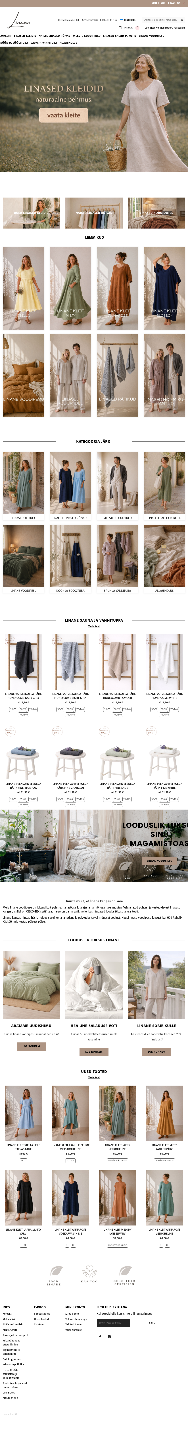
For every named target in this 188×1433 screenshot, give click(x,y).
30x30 (13, 709)
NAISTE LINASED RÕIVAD (70, 518)
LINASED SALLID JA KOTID (164, 518)
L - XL (23, 1245)
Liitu (161, 1323)
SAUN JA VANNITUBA (117, 590)
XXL (73, 1245)
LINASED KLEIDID (23, 518)
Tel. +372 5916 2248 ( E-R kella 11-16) (96, 20)
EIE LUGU (159, 3)
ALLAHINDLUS (164, 590)
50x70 (23, 709)
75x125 (33, 799)
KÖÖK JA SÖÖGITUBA (70, 590)
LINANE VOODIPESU (24, 590)
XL (67, 1245)
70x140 (33, 709)
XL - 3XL (70, 1161)
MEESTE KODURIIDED (117, 518)
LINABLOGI (174, 3)
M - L (23, 1161)
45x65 (23, 799)
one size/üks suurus (117, 1161)
